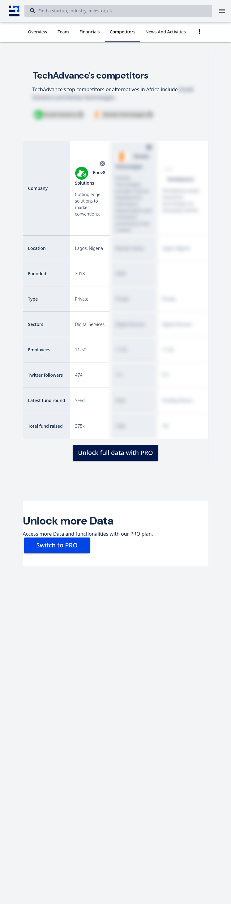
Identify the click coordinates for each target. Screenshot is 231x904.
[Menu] (222, 11)
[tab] (37, 32)
